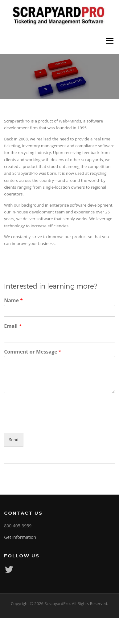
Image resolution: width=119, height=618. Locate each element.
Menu (109, 41)
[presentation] (51, 422)
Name (13, 300)
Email (13, 326)
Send (13, 439)
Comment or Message (32, 352)
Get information (20, 537)
